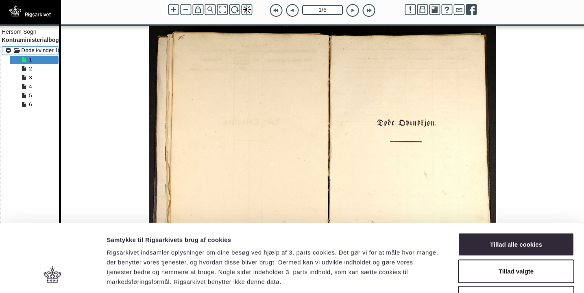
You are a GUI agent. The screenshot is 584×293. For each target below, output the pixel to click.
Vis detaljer (422, 276)
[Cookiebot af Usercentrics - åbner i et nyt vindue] (52, 277)
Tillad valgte (516, 213)
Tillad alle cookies (516, 186)
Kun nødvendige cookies (516, 239)
